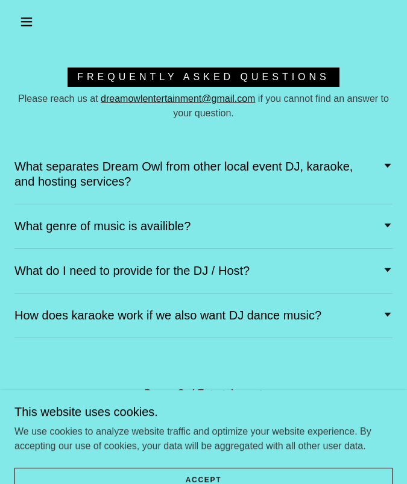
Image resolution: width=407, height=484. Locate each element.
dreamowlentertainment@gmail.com (178, 98)
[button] (33, 22)
